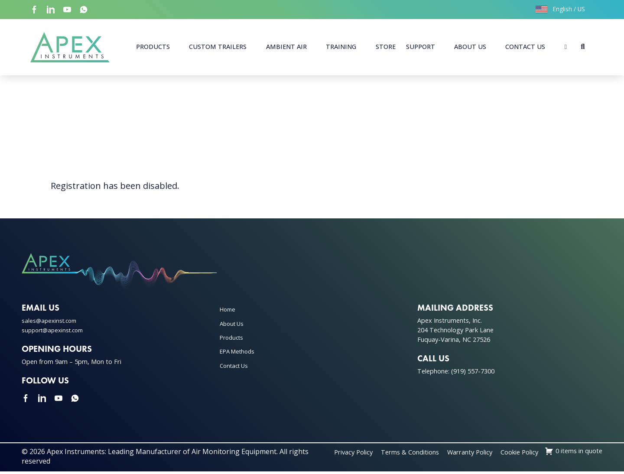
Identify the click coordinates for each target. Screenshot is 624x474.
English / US (560, 9)
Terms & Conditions (459, 454)
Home (228, 312)
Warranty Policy (525, 454)
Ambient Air (286, 48)
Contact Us (525, 48)
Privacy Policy (397, 454)
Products (153, 48)
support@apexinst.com (55, 332)
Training (341, 48)
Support (420, 48)
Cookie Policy (580, 454)
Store (386, 48)
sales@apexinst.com (51, 323)
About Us (470, 48)
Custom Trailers (218, 48)
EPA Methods (239, 354)
